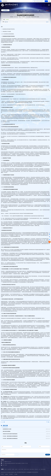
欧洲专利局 (36, 469)
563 (47, 21)
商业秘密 (47, 10)
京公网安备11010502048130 (32, 472)
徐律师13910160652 (7, 461)
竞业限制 (7, 19)
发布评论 (47, 454)
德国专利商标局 (43, 469)
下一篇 (48, 422)
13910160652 (3, 1)
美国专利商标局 (32, 469)
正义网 (39, 469)
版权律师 (13, 469)
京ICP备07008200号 (21, 472)
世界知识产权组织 (26, 469)
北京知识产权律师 (20, 469)
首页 (39, 10)
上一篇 (3, 422)
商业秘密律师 (9, 469)
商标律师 (16, 469)
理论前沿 (43, 10)
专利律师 (5, 469)
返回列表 (5, 10)
